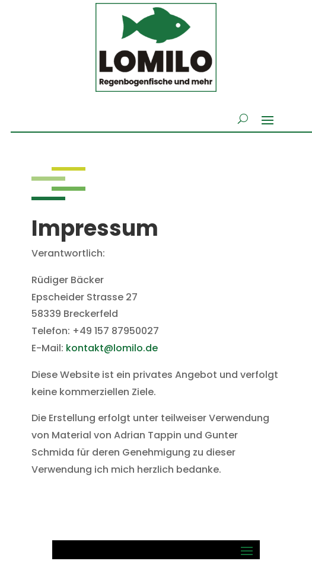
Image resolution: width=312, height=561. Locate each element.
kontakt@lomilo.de (112, 348)
